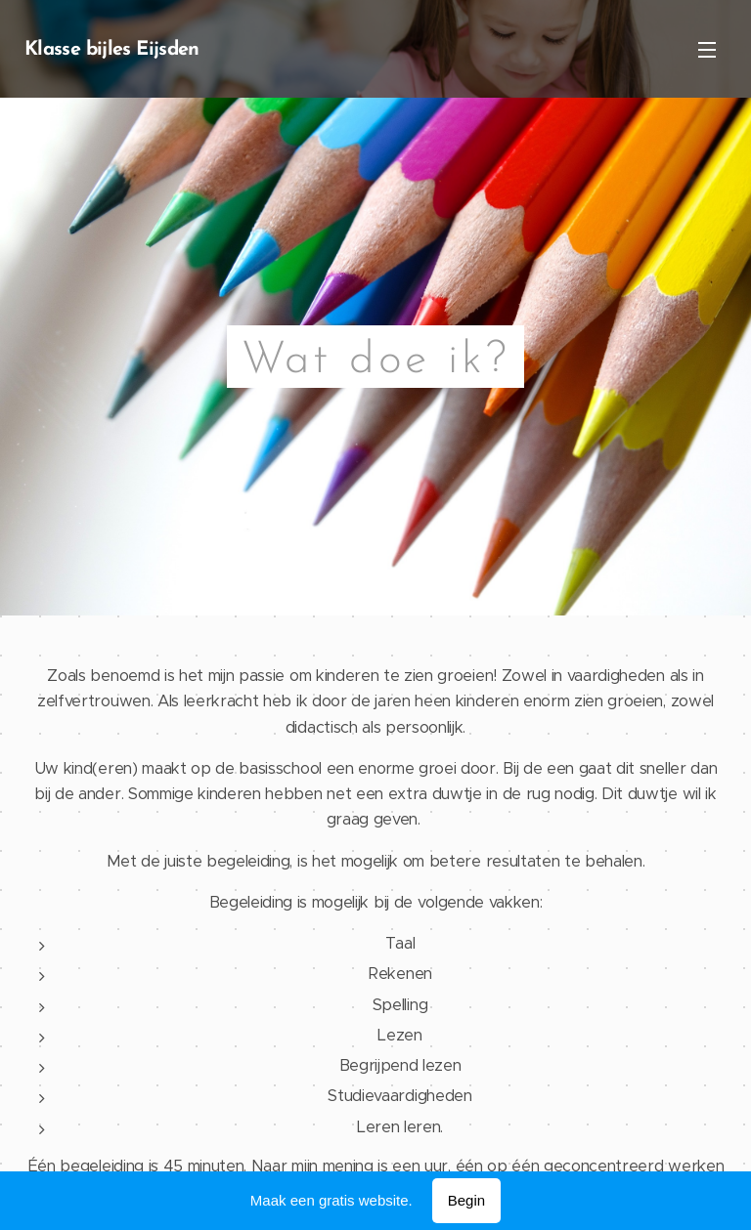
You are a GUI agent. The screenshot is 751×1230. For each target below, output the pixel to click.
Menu (707, 50)
